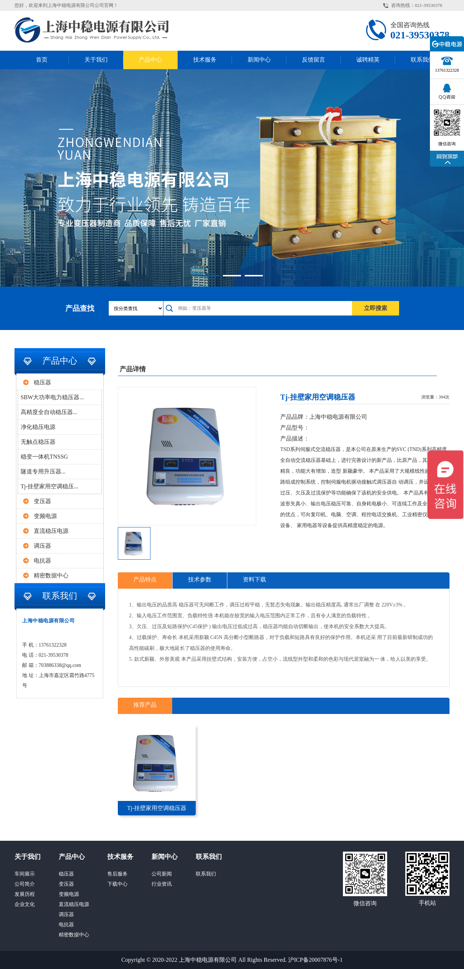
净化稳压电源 (38, 427)
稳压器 (42, 382)
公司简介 (24, 884)
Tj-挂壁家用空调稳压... (50, 486)
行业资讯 (162, 884)
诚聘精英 (368, 60)
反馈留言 (313, 60)
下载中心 (117, 884)
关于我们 (96, 60)
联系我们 (422, 60)
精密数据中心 (51, 575)
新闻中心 (259, 60)
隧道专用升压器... (43, 471)
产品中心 (150, 60)
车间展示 (24, 874)
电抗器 (42, 560)
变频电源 (45, 516)
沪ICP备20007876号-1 (315, 960)
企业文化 (24, 904)
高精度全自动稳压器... (49, 412)
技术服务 (204, 60)
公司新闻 (162, 874)
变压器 (42, 501)
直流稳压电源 (51, 531)
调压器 (42, 546)
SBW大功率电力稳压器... (52, 397)
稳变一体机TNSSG (44, 457)
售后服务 (117, 874)
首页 (41, 60)
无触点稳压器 (38, 442)
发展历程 (24, 894)
